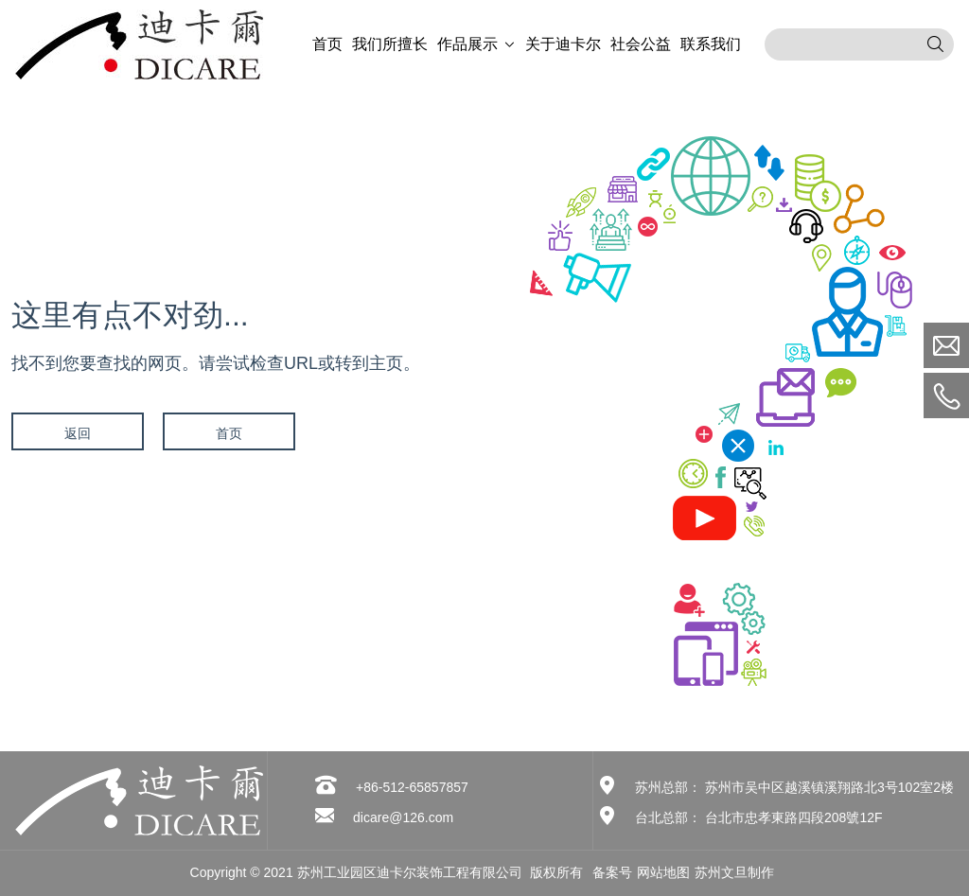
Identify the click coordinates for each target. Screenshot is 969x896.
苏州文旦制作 (734, 872)
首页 (229, 433)
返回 (77, 433)
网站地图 (663, 872)
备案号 (612, 872)
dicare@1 (381, 817)
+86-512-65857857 (412, 787)
